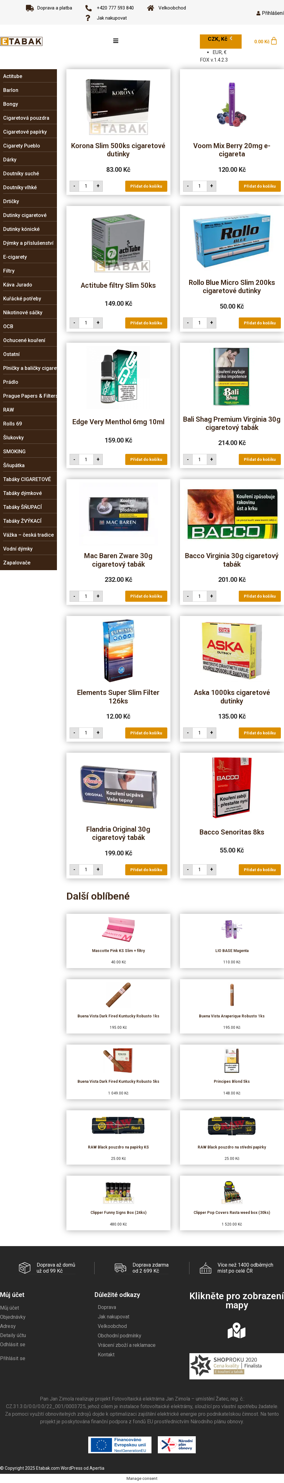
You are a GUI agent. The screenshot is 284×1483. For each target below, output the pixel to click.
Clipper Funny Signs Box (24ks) (118, 1212)
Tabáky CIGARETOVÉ (27, 479)
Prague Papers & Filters (30, 396)
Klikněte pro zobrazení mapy (236, 1300)
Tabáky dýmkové (22, 493)
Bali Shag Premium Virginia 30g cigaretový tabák (232, 423)
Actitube (12, 76)
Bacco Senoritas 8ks (232, 832)
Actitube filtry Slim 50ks (118, 285)
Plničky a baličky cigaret (30, 368)
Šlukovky (13, 438)
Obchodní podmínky (119, 1335)
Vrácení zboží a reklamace (127, 1345)
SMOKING (14, 452)
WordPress (72, 1467)
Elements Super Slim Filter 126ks (118, 697)
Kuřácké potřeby (22, 299)
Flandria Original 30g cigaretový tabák (118, 833)
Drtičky (11, 201)
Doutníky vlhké (20, 187)
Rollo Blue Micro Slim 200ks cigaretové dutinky (232, 287)
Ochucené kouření (24, 340)
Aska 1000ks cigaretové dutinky (232, 697)
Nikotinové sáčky (22, 313)
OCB (8, 326)
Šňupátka (14, 465)
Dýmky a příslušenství (28, 243)
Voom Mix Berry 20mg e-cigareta (231, 150)
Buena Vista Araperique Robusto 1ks (232, 1016)
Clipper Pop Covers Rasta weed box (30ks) (232, 1212)
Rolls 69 (12, 424)
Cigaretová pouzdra (26, 118)
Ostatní (11, 354)
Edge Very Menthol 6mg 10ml (118, 422)
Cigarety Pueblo (21, 146)
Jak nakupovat (113, 1316)
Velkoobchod (112, 1326)
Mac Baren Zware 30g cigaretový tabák (118, 560)
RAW (8, 410)
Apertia (97, 1467)
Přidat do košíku (146, 186)
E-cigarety (15, 257)
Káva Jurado (17, 285)
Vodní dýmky (18, 549)
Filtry (9, 271)
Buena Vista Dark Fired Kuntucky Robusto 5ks (118, 1081)
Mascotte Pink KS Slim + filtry (118, 951)
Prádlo (10, 382)
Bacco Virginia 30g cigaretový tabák (232, 560)
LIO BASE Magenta (232, 951)
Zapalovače (16, 563)
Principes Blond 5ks (232, 1081)
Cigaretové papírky (25, 132)
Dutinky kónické (21, 229)
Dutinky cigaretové (24, 215)
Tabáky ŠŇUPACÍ (22, 507)
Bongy (10, 104)
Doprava (107, 1307)
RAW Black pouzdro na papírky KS (118, 1147)
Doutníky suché (21, 174)
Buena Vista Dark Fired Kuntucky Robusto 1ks (118, 1016)
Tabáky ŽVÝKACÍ (22, 521)
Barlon (10, 90)
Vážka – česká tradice (28, 535)
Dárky (9, 160)
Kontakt (106, 1354)
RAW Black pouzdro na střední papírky (232, 1147)
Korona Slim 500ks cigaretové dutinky (118, 150)
